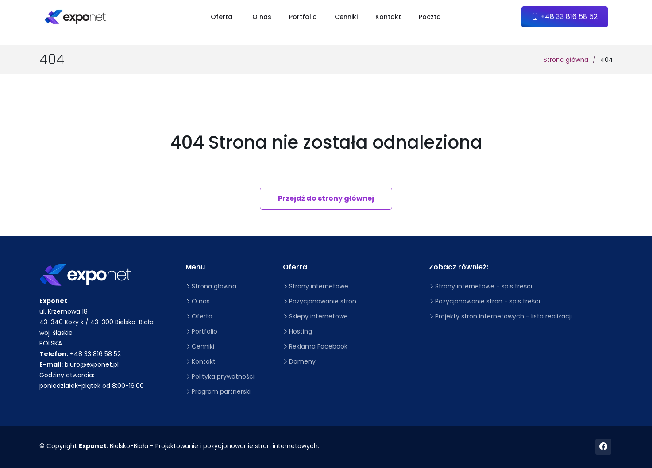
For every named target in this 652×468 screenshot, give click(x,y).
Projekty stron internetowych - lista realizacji (503, 316)
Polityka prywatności (223, 376)
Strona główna (566, 59)
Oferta (202, 316)
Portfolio (303, 16)
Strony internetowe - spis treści (483, 286)
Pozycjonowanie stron (322, 301)
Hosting (300, 331)
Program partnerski (221, 391)
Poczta (430, 16)
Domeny (302, 361)
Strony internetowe (318, 286)
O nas (261, 16)
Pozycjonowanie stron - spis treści (487, 301)
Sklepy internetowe (318, 316)
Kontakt (388, 16)
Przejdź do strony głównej (326, 198)
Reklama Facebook (318, 346)
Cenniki (346, 16)
